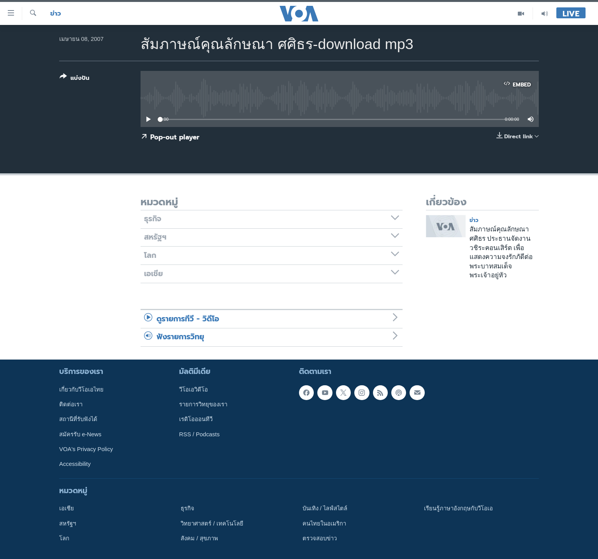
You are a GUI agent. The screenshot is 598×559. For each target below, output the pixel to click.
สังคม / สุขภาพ (199, 538)
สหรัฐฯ (67, 523)
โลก (64, 538)
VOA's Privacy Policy (86, 449)
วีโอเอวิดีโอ (193, 389)
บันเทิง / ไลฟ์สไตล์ (325, 508)
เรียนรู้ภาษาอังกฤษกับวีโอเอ (458, 508)
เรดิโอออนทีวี (196, 419)
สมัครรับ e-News (80, 434)
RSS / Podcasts (199, 434)
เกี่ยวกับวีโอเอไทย (81, 389)
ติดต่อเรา (71, 404)
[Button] (75, 79)
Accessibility (75, 464)
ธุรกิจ (187, 508)
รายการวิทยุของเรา (203, 404)
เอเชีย (66, 508)
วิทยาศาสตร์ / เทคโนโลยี (212, 523)
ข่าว (55, 13)
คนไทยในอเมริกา (324, 523)
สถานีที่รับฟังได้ (78, 419)
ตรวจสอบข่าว (320, 538)
